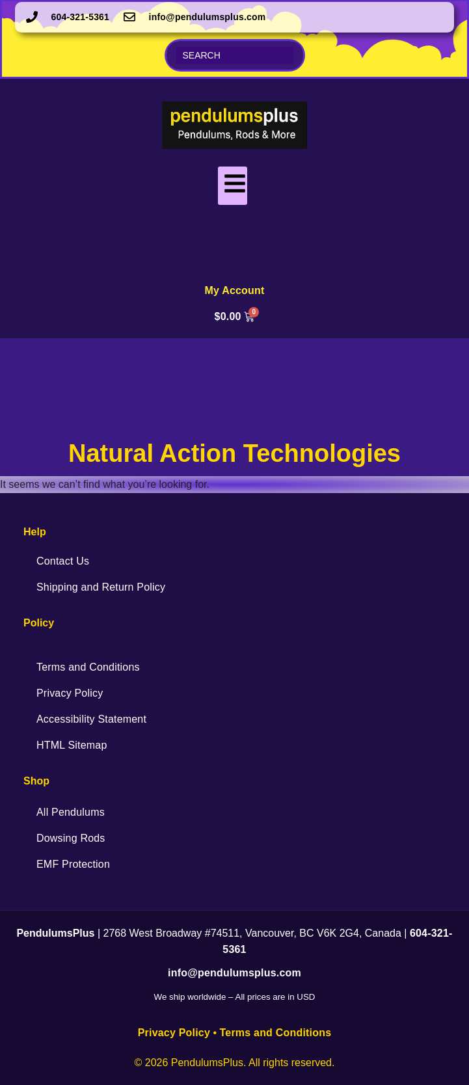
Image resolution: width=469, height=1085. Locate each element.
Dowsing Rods (70, 838)
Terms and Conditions (88, 667)
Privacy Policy (69, 693)
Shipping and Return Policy (100, 587)
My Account (234, 290)
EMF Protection (73, 864)
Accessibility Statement (91, 719)
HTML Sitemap (71, 745)
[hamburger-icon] (232, 186)
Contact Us (62, 561)
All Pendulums (70, 812)
